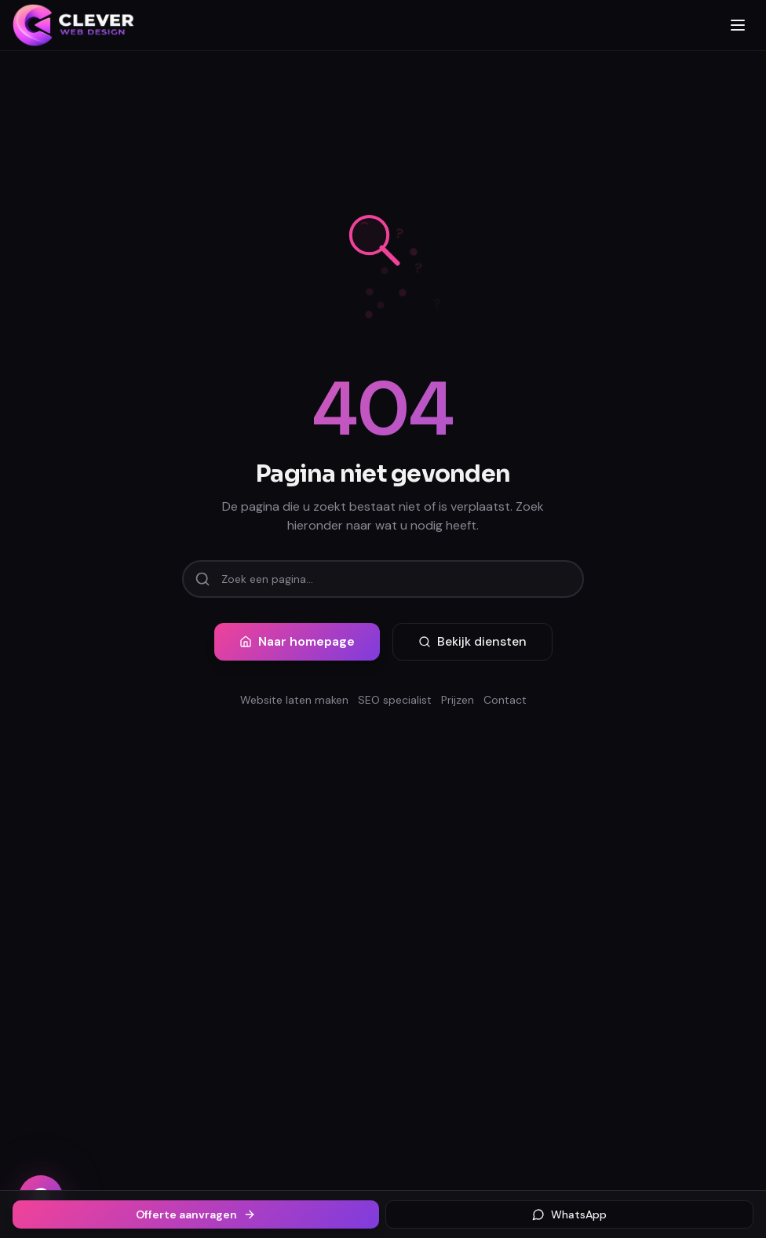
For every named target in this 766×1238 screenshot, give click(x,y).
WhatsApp (569, 1214)
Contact (505, 700)
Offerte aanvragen (196, 1214)
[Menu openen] (737, 25)
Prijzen (457, 700)
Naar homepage (297, 641)
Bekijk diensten (472, 641)
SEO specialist (395, 700)
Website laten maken (294, 700)
